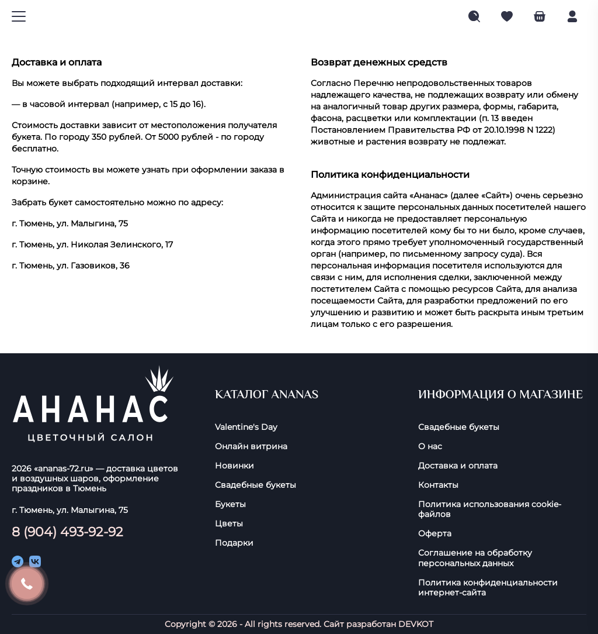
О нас (430, 447)
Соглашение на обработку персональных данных (475, 558)
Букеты (230, 504)
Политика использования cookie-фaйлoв (489, 509)
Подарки (234, 543)
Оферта (434, 534)
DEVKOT (415, 624)
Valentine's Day (246, 427)
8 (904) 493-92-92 (67, 531)
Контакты (438, 485)
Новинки (234, 466)
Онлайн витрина (251, 447)
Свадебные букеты (255, 485)
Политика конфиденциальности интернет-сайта (488, 588)
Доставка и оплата (458, 466)
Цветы (229, 524)
